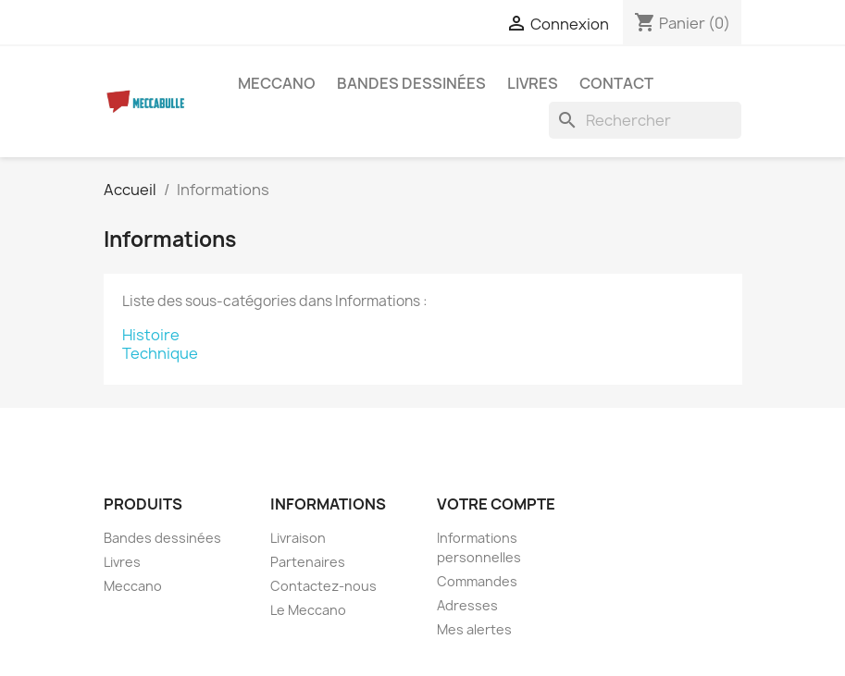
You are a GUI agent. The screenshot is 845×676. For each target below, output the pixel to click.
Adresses (467, 605)
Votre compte (496, 504)
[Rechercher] (645, 120)
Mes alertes (474, 629)
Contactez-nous (323, 586)
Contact (616, 83)
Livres (532, 83)
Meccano (277, 83)
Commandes (477, 581)
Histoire (151, 335)
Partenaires (307, 562)
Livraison (298, 538)
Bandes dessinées (411, 83)
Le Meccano (308, 610)
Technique (160, 353)
